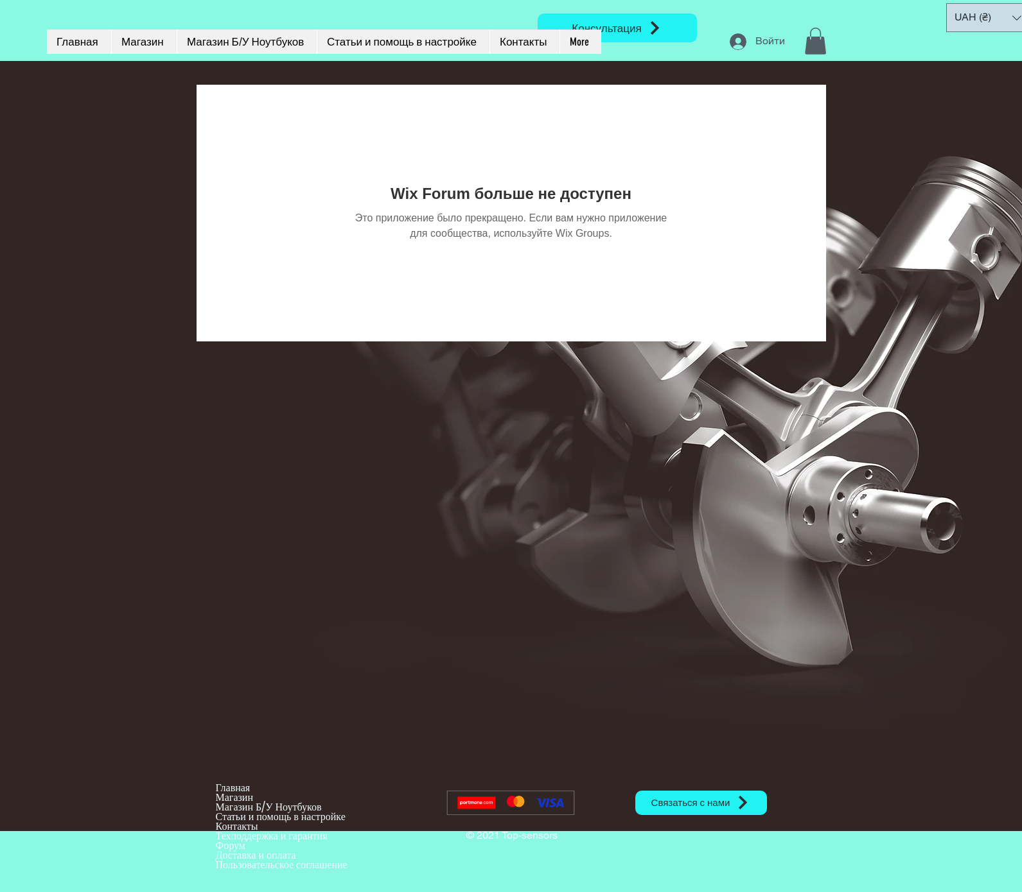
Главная (233, 788)
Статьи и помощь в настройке (281, 816)
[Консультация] (617, 27)
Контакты (237, 826)
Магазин (234, 797)
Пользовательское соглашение (282, 865)
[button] (815, 41)
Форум (230, 845)
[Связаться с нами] (701, 803)
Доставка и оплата (256, 855)
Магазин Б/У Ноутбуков (269, 807)
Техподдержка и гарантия (272, 836)
